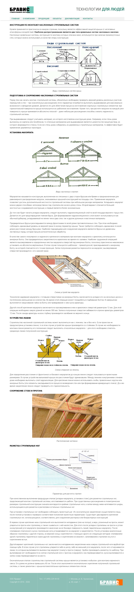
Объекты (57, 19)
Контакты (88, 19)
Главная (15, 19)
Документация (72, 19)
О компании (29, 19)
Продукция (43, 19)
